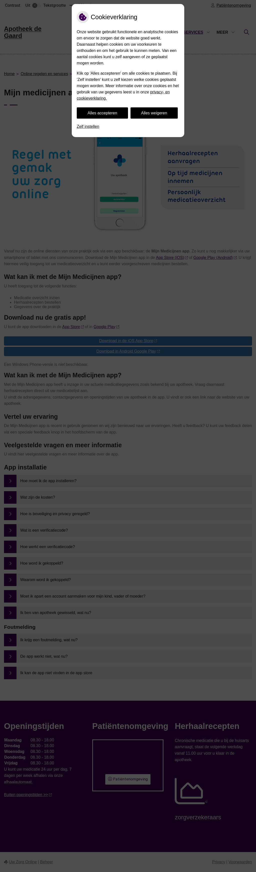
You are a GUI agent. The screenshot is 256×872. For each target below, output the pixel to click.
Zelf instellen (88, 126)
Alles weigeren (154, 113)
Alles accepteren (102, 113)
